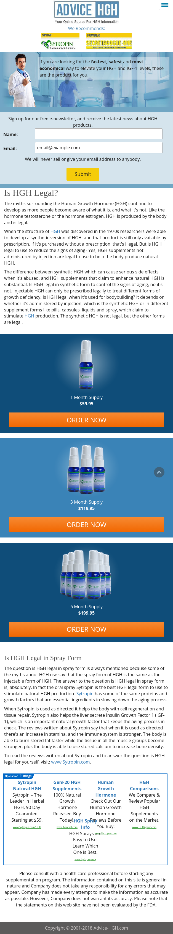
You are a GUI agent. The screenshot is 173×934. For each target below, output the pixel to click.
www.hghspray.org (85, 859)
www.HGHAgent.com (144, 827)
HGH (55, 231)
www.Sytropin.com (70, 762)
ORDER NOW (86, 419)
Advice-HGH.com (111, 928)
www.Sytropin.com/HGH (27, 827)
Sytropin (85, 694)
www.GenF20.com (67, 827)
